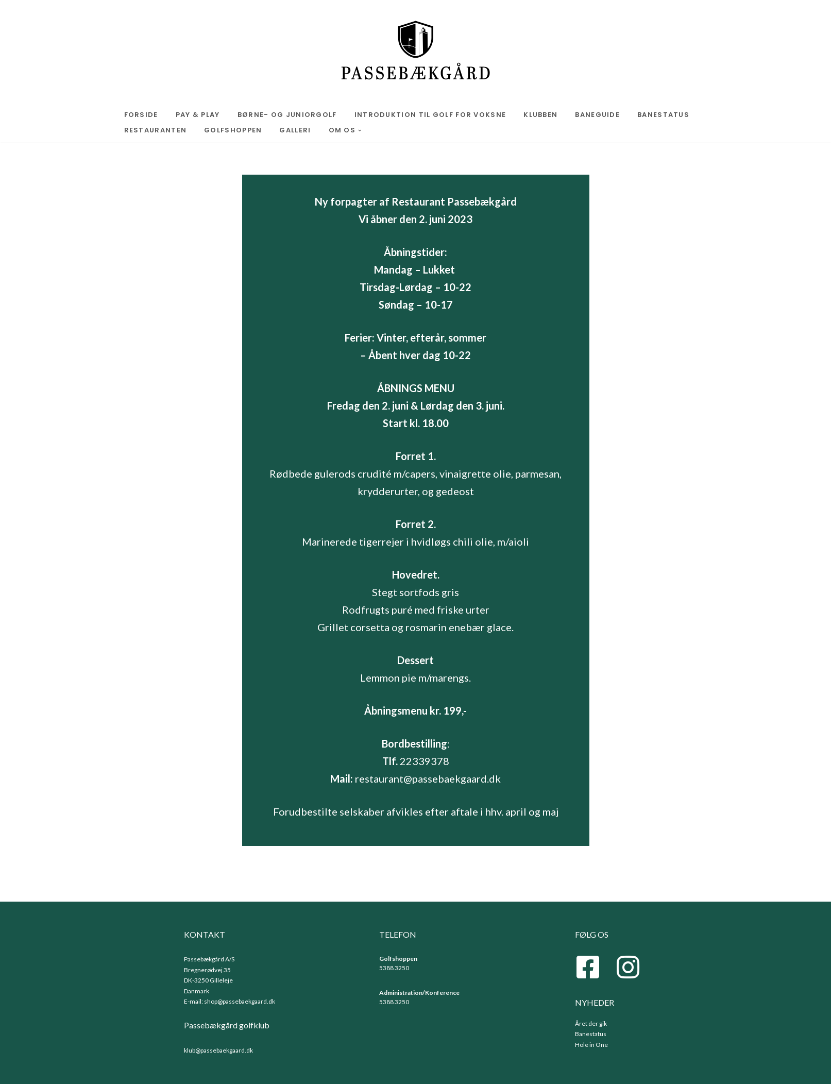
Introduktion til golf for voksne (430, 115)
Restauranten (155, 130)
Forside (141, 115)
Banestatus (663, 115)
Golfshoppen (233, 130)
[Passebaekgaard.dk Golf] (415, 51)
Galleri (295, 130)
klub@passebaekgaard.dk (218, 1050)
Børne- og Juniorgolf (287, 115)
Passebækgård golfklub (226, 1025)
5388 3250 (394, 968)
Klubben (540, 115)
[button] (360, 130)
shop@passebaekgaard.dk (239, 1001)
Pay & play (198, 115)
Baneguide (597, 115)
